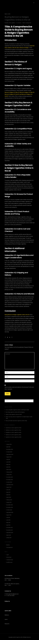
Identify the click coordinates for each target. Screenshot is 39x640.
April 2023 (8, 495)
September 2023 (9, 485)
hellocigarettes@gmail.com (12, 594)
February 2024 (9, 472)
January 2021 (8, 537)
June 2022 (8, 520)
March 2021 (8, 535)
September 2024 (9, 454)
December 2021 (9, 527)
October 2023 (9, 482)
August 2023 (8, 487)
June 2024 (8, 462)
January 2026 (8, 444)
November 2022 (9, 507)
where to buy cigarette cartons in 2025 (14, 414)
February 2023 (9, 500)
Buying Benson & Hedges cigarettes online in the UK (17, 314)
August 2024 (8, 457)
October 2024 (9, 452)
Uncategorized (28, 23)
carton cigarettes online (16, 428)
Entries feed (8, 557)
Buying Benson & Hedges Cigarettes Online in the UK (17, 18)
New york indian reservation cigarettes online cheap (16, 421)
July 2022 (8, 517)
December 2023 (9, 477)
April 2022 (8, 525)
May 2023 (8, 492)
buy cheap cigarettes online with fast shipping (15, 412)
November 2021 (9, 530)
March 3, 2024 (7, 14)
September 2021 (9, 532)
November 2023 (9, 479)
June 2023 (8, 490)
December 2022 (9, 505)
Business (8, 545)
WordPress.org (9, 562)
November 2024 (9, 449)
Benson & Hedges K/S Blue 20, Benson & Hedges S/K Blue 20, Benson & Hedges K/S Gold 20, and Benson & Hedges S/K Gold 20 (19, 94)
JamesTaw (8, 428)
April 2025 (8, 447)
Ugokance (8, 437)
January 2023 (8, 502)
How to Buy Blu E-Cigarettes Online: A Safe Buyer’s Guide (17, 410)
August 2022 (8, 515)
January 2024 (9, 474)
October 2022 (9, 510)
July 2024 (8, 459)
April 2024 (8, 467)
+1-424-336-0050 (10, 595)
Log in (7, 555)
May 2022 (8, 522)
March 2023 (8, 497)
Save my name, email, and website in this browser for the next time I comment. (19, 388)
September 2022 (9, 512)
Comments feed (9, 560)
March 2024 (8, 469)
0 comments (18, 23)
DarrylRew (8, 432)
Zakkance (8, 430)
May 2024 (8, 464)
